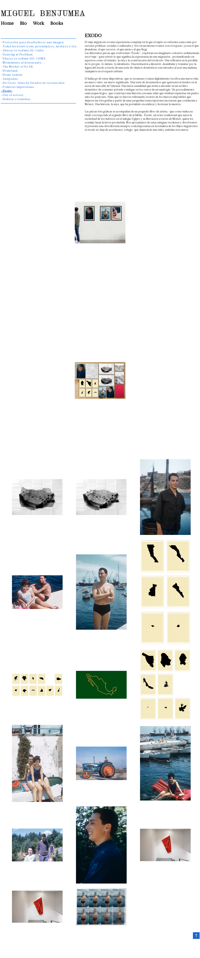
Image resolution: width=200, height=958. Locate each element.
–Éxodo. (7, 91)
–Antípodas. (10, 79)
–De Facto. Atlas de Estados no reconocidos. (33, 83)
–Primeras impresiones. (18, 87)
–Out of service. (13, 95)
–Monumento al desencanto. (22, 62)
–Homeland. (10, 70)
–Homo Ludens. (12, 75)
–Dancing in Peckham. (17, 54)
